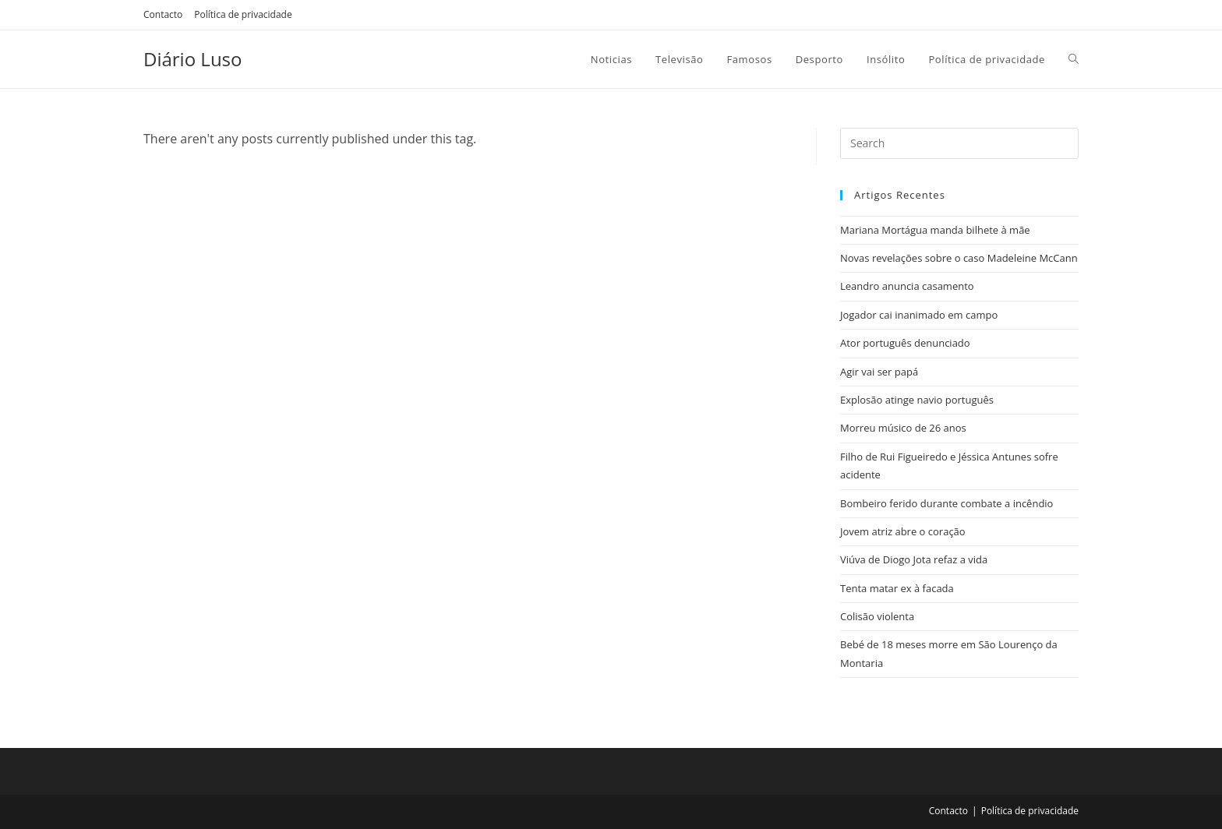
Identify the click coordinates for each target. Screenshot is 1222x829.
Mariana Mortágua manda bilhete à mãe (935, 230)
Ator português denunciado (905, 343)
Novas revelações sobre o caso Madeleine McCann (959, 258)
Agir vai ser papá (879, 372)
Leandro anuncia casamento (907, 286)
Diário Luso (192, 59)
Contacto (162, 14)
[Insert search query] (959, 143)
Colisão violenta (877, 616)
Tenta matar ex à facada (897, 588)
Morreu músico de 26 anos (903, 428)
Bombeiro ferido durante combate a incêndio (946, 503)
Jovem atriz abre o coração (903, 531)
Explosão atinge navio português (917, 400)
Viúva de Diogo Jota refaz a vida (913, 559)
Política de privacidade (242, 14)
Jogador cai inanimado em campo (919, 315)
